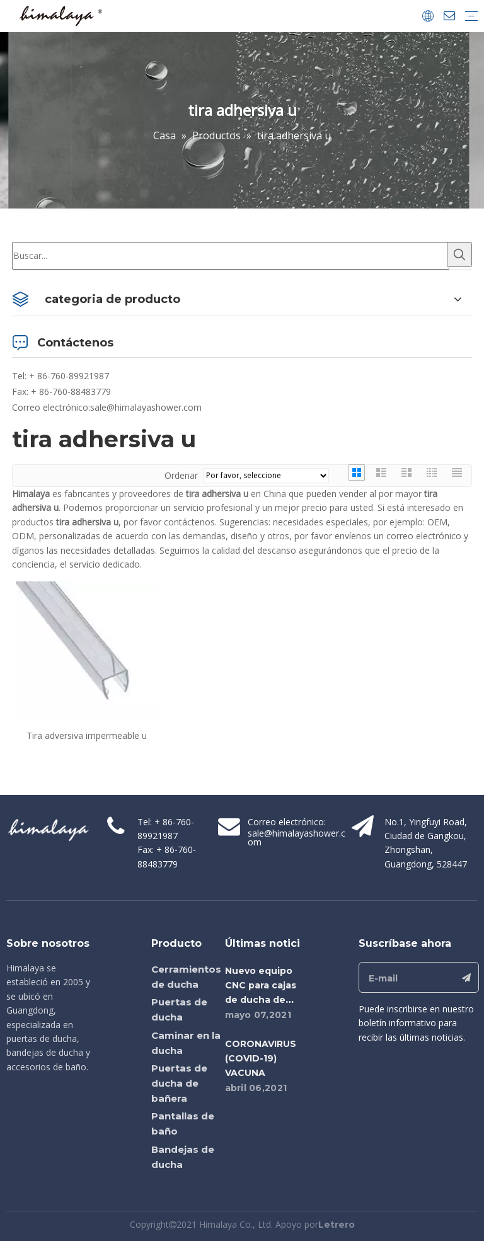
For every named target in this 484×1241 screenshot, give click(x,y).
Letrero (336, 1224)
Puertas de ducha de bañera (179, 1083)
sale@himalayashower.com (146, 407)
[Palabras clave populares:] (459, 254)
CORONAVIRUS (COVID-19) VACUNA (260, 1058)
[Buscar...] (230, 256)
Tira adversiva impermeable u (86, 735)
